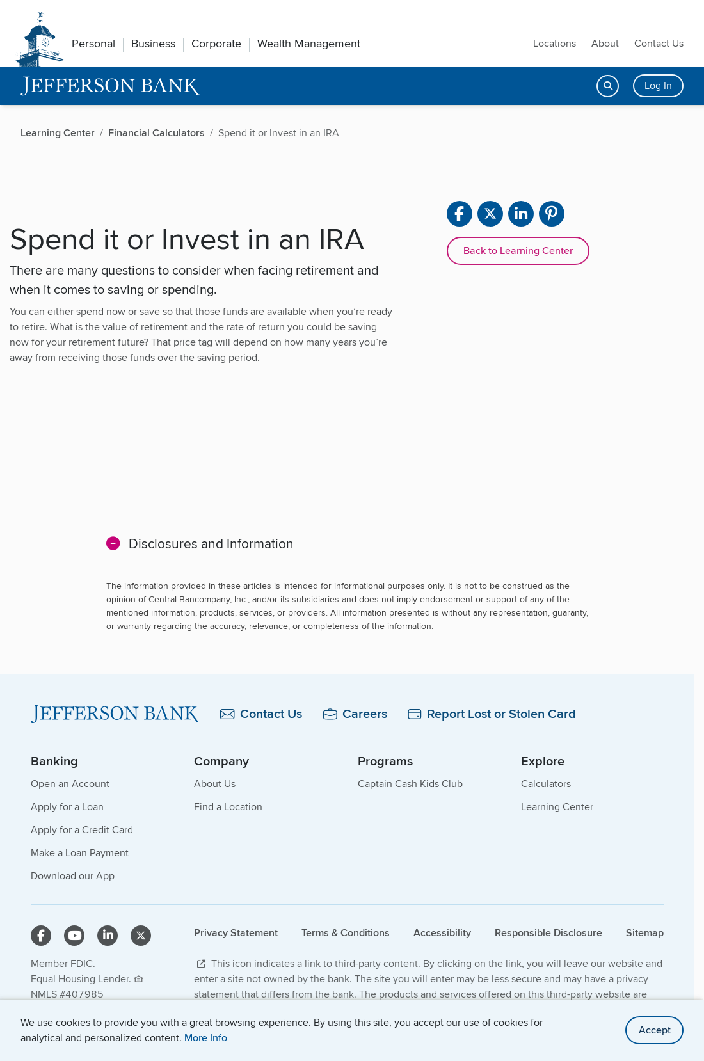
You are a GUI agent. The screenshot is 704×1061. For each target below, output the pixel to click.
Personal (93, 43)
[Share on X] (490, 214)
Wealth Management (308, 43)
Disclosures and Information (211, 543)
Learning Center (557, 806)
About (605, 43)
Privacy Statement (236, 932)
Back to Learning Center (518, 250)
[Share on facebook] (459, 214)
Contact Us (659, 43)
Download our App (73, 875)
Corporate (216, 43)
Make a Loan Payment (80, 852)
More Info (205, 1037)
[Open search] (607, 86)
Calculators (546, 783)
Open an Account (70, 783)
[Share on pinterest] (551, 214)
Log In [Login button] (658, 85)
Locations (554, 43)
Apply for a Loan (67, 806)
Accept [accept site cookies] (655, 1030)
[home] (110, 86)
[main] (347, 457)
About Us (215, 783)
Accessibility (442, 932)
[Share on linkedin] (521, 214)
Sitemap (645, 932)
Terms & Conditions (345, 932)
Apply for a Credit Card (82, 829)
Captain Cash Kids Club (410, 783)
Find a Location (228, 806)
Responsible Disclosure (548, 932)
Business (153, 43)
